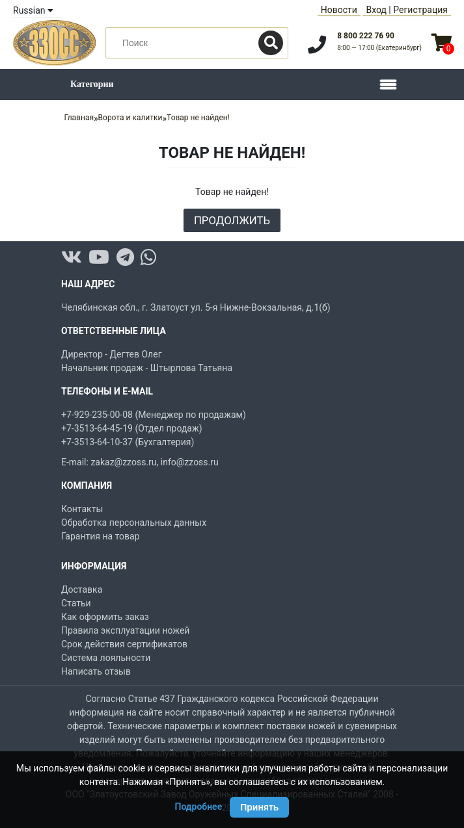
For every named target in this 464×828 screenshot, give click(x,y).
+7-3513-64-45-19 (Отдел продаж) (131, 428)
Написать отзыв (96, 671)
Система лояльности (105, 658)
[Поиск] (270, 43)
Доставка (81, 589)
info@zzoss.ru (190, 462)
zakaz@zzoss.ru (123, 462)
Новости (339, 10)
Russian (33, 10)
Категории (92, 84)
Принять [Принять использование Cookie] (259, 807)
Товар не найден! (198, 117)
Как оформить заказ (105, 617)
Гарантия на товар (100, 536)
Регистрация (420, 10)
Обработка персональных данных (133, 522)
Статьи (76, 603)
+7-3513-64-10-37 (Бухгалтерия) (127, 442)
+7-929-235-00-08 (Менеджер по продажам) (153, 414)
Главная (79, 117)
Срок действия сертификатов (124, 644)
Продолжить (232, 220)
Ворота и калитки (130, 117)
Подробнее (199, 806)
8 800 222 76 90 (365, 35)
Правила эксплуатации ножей (125, 630)
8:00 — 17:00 (379, 47)
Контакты (82, 509)
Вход (376, 10)
